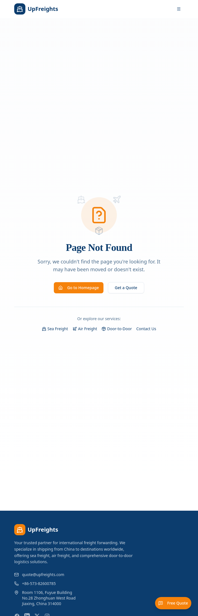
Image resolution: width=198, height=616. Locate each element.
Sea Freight (55, 328)
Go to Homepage (78, 287)
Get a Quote (126, 287)
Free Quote (173, 603)
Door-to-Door (117, 328)
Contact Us (146, 328)
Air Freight (85, 328)
